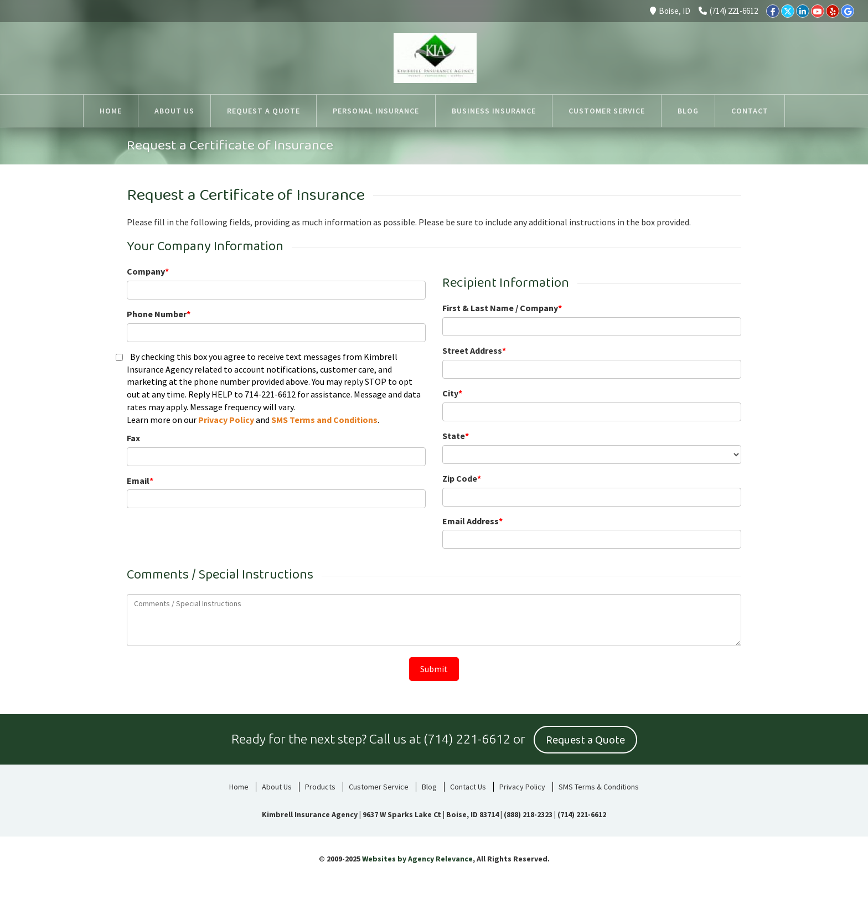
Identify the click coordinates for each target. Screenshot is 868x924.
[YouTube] (817, 11)
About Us (277, 786)
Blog (429, 786)
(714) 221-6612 (728, 11)
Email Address (472, 520)
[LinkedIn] (802, 11)
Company (148, 271)
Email (140, 480)
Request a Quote (585, 740)
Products (320, 786)
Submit (434, 668)
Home (239, 786)
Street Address (474, 350)
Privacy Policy (226, 419)
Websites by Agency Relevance (417, 858)
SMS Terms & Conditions (599, 786)
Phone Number (158, 313)
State (455, 435)
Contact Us (468, 786)
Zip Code (461, 478)
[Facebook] (772, 11)
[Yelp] (832, 11)
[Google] (847, 11)
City (452, 393)
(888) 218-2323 (528, 814)
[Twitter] (787, 11)
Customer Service (379, 786)
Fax (133, 437)
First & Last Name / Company (502, 307)
